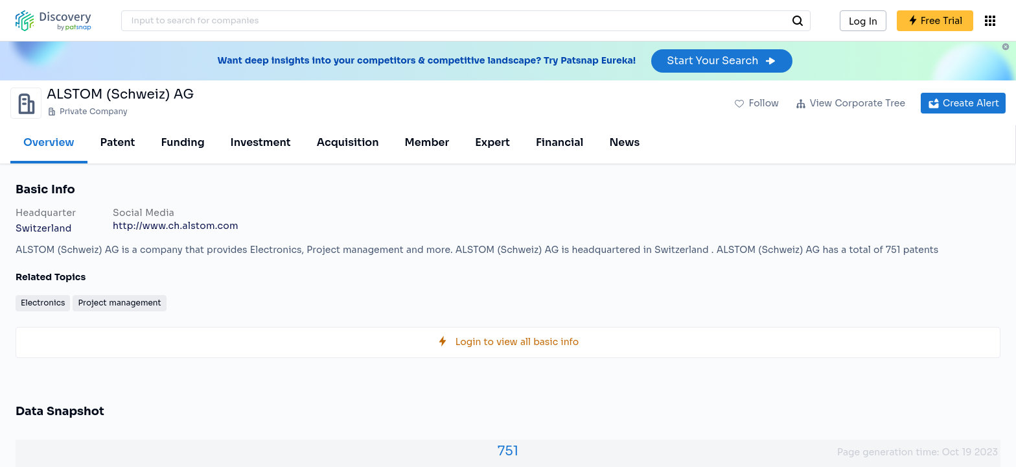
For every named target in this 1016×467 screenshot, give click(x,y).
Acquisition (348, 142)
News (624, 142)
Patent (117, 142)
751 (508, 451)
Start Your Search (721, 60)
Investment (261, 142)
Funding (182, 142)
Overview (49, 142)
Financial (559, 142)
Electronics (43, 302)
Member (427, 142)
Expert (492, 142)
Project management (119, 302)
